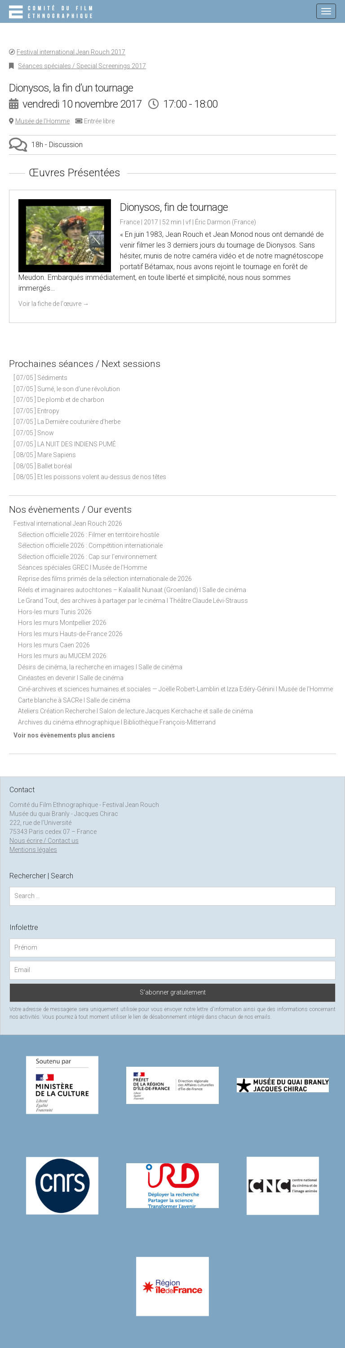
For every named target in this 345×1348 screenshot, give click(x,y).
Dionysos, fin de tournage (174, 207)
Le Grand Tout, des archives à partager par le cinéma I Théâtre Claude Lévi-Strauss (133, 600)
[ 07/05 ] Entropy (36, 410)
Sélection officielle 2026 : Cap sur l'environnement (87, 556)
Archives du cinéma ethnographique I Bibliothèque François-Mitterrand (117, 722)
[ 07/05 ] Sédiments (40, 377)
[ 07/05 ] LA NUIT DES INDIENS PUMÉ (64, 444)
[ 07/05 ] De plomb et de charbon (58, 399)
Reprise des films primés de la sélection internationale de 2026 (105, 578)
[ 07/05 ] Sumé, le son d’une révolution (66, 389)
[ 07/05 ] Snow (33, 432)
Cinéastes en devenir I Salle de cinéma (71, 677)
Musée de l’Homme (42, 121)
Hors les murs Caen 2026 (54, 645)
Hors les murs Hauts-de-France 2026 (70, 633)
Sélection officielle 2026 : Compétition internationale (90, 545)
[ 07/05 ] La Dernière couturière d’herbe (66, 421)
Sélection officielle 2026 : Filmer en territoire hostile (88, 534)
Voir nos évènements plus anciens (64, 735)
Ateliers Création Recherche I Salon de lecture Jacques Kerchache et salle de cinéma (135, 711)
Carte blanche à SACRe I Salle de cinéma (74, 700)
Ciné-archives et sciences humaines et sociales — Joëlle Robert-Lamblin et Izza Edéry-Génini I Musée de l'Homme (175, 689)
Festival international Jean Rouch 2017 (71, 52)
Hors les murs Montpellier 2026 (62, 622)
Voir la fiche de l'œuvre (53, 303)
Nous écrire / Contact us (44, 840)
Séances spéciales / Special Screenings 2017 (82, 66)
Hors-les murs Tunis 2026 (55, 611)
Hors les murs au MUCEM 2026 (62, 655)
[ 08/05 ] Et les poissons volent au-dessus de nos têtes (89, 476)
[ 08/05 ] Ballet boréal (42, 466)
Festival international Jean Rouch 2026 (67, 523)
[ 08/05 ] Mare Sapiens (44, 454)
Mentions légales (33, 849)
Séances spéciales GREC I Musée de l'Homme (82, 567)
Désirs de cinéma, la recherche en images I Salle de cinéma (100, 667)
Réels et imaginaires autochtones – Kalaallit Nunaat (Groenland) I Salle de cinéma (132, 589)
